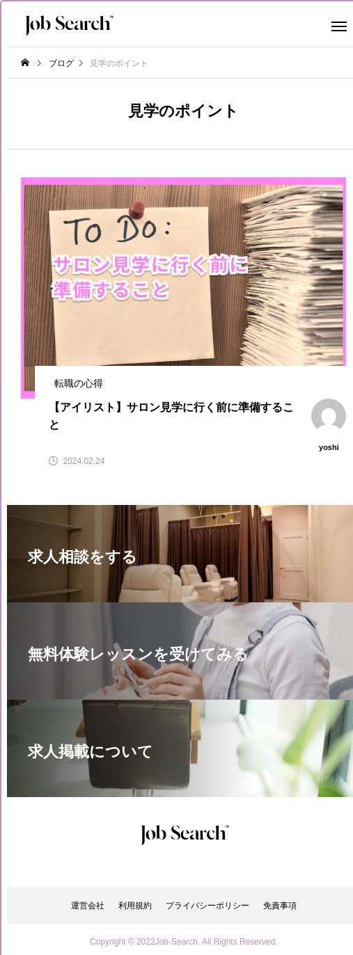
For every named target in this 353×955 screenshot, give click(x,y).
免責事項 (280, 905)
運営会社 (87, 905)
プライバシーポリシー (207, 905)
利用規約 (135, 905)
